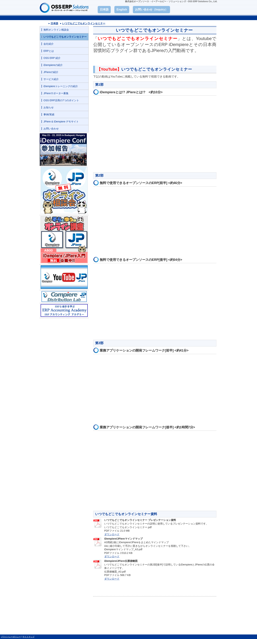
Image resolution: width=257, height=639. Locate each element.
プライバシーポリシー (11, 637)
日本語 (54, 23)
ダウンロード (111, 534)
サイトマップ (28, 637)
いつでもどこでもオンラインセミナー (83, 23)
